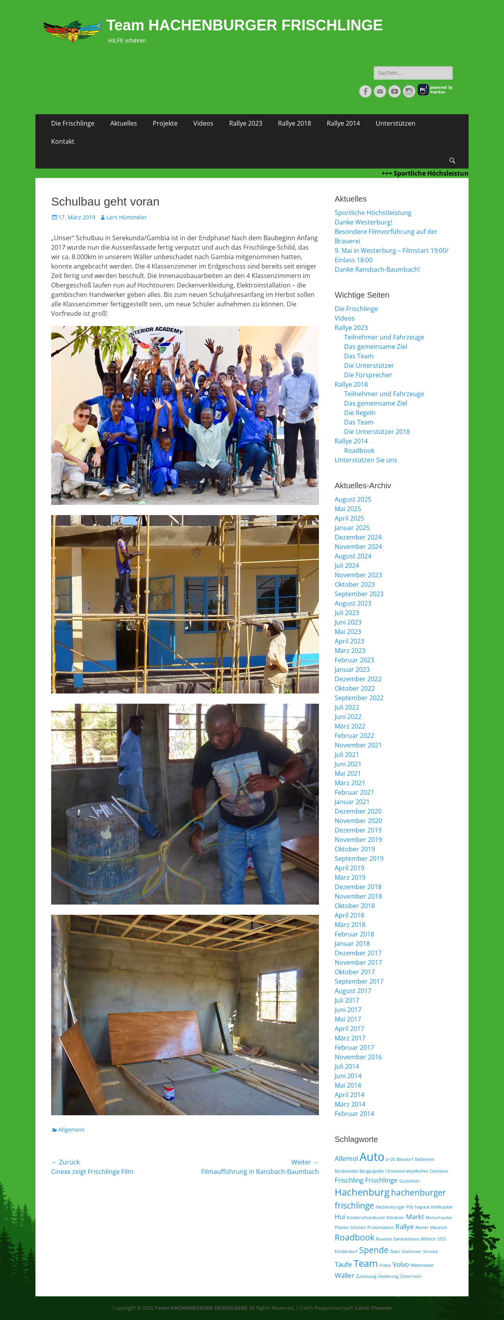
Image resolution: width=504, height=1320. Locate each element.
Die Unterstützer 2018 (377, 431)
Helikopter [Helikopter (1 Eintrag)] (442, 1207)
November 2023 (358, 575)
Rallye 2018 (294, 123)
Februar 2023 (354, 660)
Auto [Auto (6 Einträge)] (371, 1156)
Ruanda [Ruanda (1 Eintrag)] (384, 1239)
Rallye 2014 (343, 123)
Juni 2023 (348, 622)
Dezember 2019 (358, 830)
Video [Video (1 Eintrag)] (385, 1265)
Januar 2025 (352, 527)
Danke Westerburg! (363, 222)
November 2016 (358, 1057)
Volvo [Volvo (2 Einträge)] (401, 1264)
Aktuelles (123, 123)
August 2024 (353, 556)
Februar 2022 (354, 735)
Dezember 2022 (358, 679)
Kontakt (62, 141)
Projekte (165, 123)
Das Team (359, 356)
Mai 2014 (348, 1085)
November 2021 (358, 745)
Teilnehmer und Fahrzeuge (384, 337)
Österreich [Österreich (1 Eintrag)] (411, 1276)
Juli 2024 (347, 565)
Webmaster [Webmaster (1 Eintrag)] (422, 1265)
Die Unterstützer (369, 365)
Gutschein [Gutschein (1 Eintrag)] (409, 1181)
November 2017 (358, 962)
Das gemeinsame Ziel (375, 346)
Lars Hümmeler (126, 217)
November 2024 (358, 546)
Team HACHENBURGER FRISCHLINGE (244, 25)
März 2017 (350, 1038)
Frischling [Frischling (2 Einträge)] (349, 1180)
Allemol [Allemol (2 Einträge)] (346, 1158)
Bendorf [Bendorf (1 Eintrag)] (405, 1159)
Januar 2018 (352, 943)
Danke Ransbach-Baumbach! (377, 269)
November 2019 (358, 839)
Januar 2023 (352, 669)
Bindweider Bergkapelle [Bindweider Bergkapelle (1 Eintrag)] (359, 1171)
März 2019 (350, 877)
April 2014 (349, 1094)
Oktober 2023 (355, 584)
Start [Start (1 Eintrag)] (395, 1251)
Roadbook (359, 450)
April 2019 (349, 868)
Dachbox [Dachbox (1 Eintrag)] (439, 1171)
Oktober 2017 (355, 972)
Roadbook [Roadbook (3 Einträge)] (354, 1237)
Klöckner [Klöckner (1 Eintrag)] (395, 1217)
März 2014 (350, 1104)
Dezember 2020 (358, 811)
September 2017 (359, 981)
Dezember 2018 (358, 886)
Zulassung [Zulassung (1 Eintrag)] (366, 1276)
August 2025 (353, 499)
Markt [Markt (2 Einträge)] (415, 1216)
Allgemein (71, 1129)
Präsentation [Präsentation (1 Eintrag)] (380, 1227)
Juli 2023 (347, 612)
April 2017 (349, 1028)
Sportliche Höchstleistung (373, 212)
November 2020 (358, 820)
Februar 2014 (354, 1113)
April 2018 (349, 915)
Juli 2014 (347, 1066)
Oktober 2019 (355, 849)
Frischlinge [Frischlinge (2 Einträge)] (381, 1180)
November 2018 (358, 896)
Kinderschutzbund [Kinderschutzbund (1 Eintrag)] (366, 1217)
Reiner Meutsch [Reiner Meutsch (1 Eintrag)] (431, 1227)
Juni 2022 (348, 716)
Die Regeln (360, 412)
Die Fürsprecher (368, 375)
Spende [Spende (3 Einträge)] (374, 1249)
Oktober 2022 (355, 688)
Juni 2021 (348, 764)
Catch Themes (373, 1307)
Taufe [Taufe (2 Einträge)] (343, 1264)
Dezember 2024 (358, 537)
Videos (203, 123)
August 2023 (353, 603)
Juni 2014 (348, 1076)
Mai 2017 (348, 1019)
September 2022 (359, 697)
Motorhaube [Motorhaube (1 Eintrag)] (439, 1217)
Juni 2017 (348, 1009)
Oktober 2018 (355, 905)
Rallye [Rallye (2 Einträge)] (404, 1226)
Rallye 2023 (245, 123)
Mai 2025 (348, 508)
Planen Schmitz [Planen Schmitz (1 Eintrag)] (350, 1227)
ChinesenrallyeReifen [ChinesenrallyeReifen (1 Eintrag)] (406, 1171)
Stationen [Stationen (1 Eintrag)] (411, 1251)
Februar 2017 (354, 1047)
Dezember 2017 (358, 953)
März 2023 (350, 650)
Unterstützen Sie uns (366, 460)
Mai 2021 (348, 773)
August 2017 (353, 990)
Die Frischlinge (72, 123)
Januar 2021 (352, 801)
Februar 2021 (354, 792)
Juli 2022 (347, 707)
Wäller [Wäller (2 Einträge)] (344, 1275)
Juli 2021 (347, 754)
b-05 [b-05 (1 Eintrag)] (390, 1159)
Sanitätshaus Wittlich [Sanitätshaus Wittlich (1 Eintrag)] (414, 1239)
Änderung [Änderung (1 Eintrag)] (388, 1276)
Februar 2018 (354, 934)
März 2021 (350, 783)
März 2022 (350, 726)
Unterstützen (395, 123)
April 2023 (349, 641)
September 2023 (359, 594)
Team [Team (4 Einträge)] (366, 1263)
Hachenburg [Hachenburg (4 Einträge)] (362, 1191)
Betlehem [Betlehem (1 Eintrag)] (424, 1159)
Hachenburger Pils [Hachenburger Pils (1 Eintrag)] (394, 1207)
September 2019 (359, 858)
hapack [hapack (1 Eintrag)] (422, 1207)
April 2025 (349, 518)
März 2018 (350, 924)
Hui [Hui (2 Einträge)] (340, 1216)
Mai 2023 (348, 631)
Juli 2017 (347, 1000)
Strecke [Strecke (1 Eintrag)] (430, 1251)
